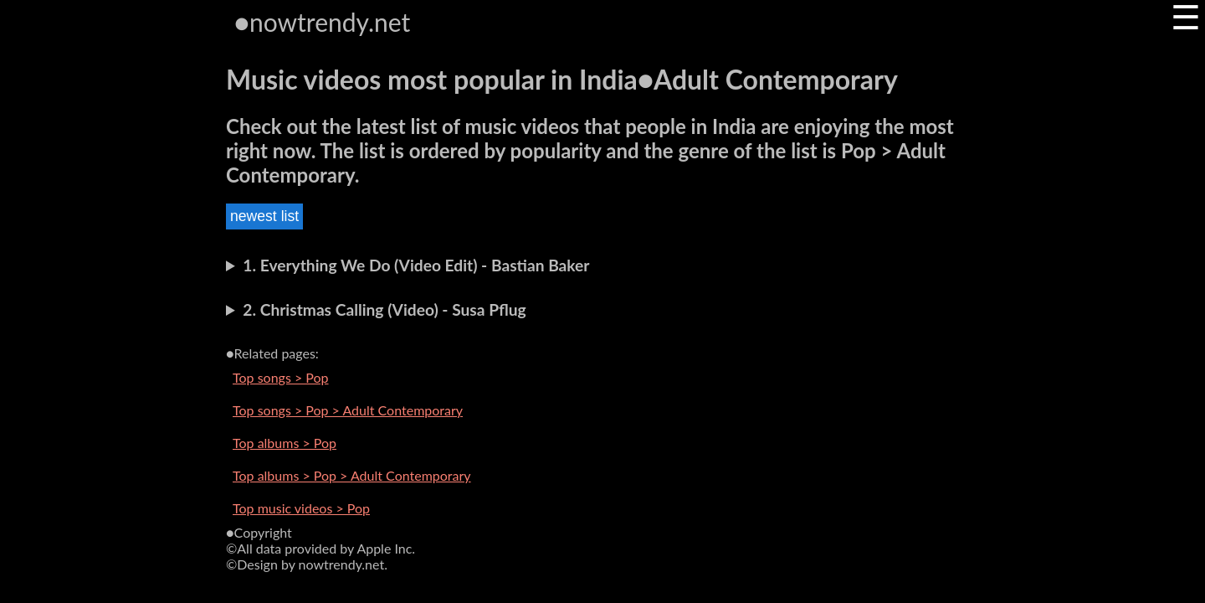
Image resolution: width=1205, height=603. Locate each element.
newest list (264, 216)
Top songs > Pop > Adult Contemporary (348, 410)
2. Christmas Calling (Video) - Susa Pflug (384, 309)
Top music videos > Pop (301, 508)
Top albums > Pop (284, 443)
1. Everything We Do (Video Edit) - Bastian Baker (416, 265)
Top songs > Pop (281, 377)
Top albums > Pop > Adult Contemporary (352, 475)
